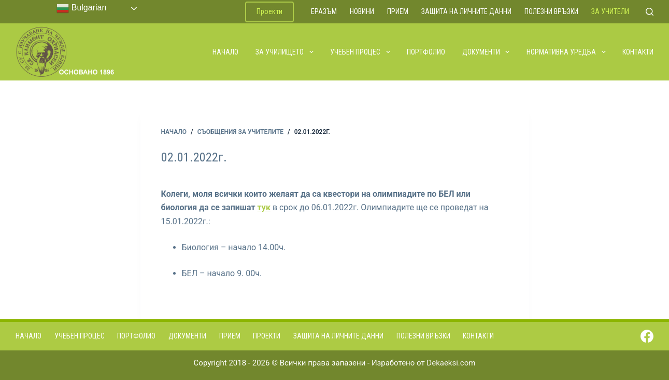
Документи (486, 52)
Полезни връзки (551, 11)
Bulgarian (81, 8)
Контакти (637, 52)
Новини (362, 11)
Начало (225, 52)
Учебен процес (360, 52)
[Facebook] (646, 336)
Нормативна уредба (566, 52)
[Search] (649, 12)
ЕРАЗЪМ (324, 11)
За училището (285, 52)
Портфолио (426, 52)
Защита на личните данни (466, 11)
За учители (610, 11)
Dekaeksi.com (450, 363)
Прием (397, 11)
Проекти (269, 11)
